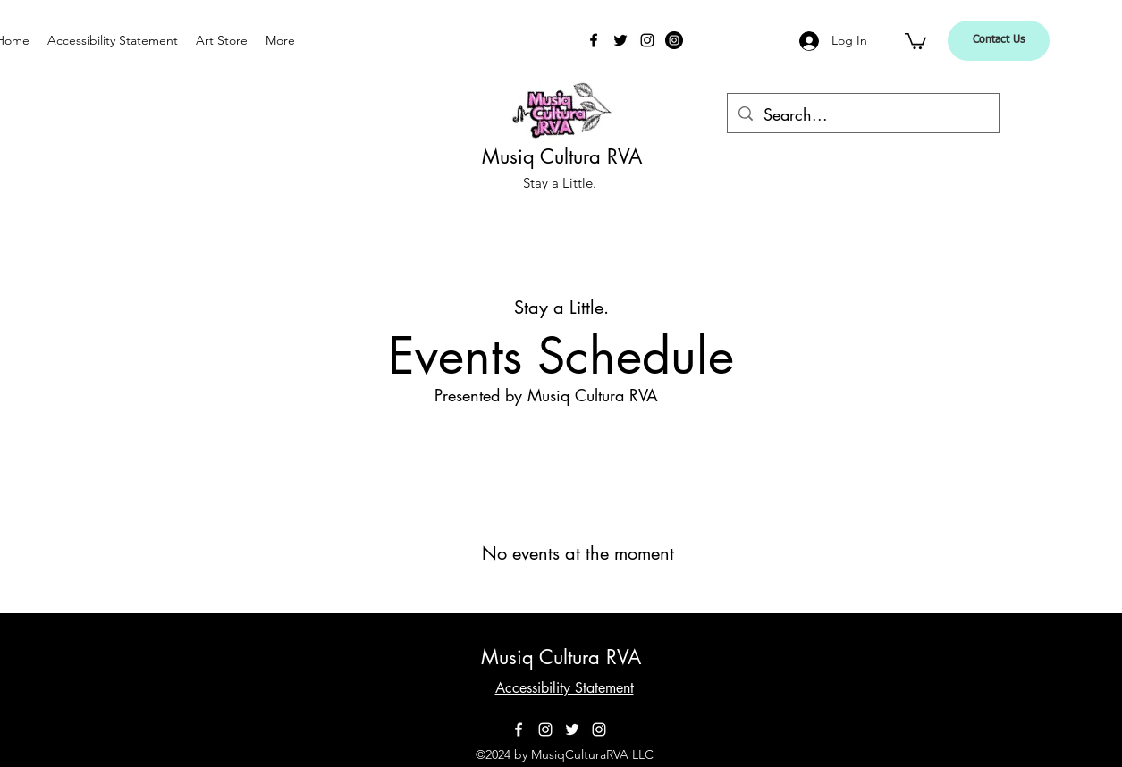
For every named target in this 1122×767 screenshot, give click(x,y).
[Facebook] (594, 40)
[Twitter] (620, 40)
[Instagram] (647, 40)
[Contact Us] (999, 41)
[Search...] (862, 115)
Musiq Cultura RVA (562, 156)
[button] (915, 40)
